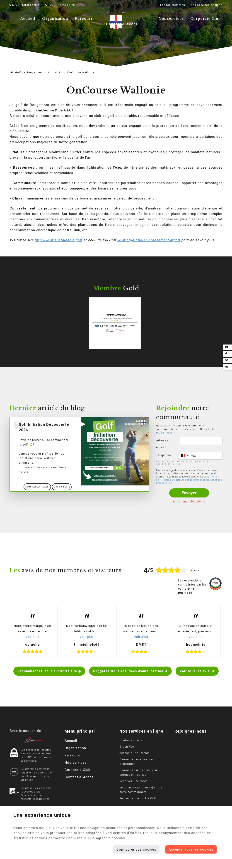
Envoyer (189, 492)
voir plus (32, 637)
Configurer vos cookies (136, 849)
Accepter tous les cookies (191, 849)
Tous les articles (37, 487)
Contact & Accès (122, 24)
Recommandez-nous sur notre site (47, 671)
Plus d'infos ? (165, 432)
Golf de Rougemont (27, 72)
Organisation (55, 19)
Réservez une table (133, 781)
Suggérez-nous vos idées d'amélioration (128, 671)
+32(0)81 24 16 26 (60, 5)
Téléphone (163, 455)
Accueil (27, 19)
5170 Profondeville (25, 5)
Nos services (171, 19)
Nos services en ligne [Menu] (141, 731)
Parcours (84, 19)
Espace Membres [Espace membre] (172, 5)
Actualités (55, 72)
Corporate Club (205, 19)
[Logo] (33, 740)
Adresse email (162, 444)
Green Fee (126, 746)
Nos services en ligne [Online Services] (206, 5)
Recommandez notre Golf (137, 798)
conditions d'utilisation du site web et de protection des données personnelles (189, 479)
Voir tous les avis (195, 671)
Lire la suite (61, 487)
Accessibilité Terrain (134, 753)
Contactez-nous (131, 740)
